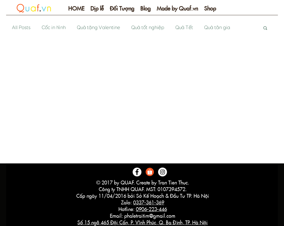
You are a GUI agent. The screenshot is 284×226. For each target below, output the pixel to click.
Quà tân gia (217, 27)
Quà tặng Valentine (98, 27)
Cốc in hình (53, 27)
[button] (97, 10)
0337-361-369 (148, 202)
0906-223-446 (151, 209)
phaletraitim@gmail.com (149, 216)
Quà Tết (184, 27)
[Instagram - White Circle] (162, 172)
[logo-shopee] (149, 172)
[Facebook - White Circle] (137, 172)
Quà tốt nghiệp (147, 27)
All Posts (21, 27)
